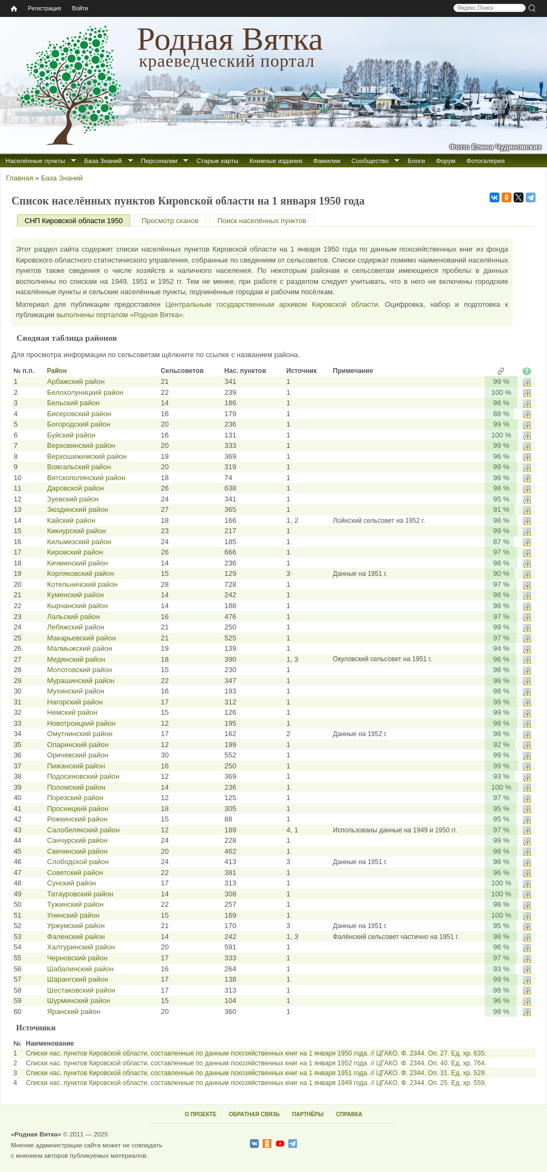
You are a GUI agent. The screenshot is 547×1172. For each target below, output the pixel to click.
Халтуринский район (81, 947)
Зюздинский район (77, 509)
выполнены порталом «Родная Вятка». (120, 315)
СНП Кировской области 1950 (77, 221)
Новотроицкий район (81, 723)
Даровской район (75, 488)
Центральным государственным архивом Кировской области (272, 304)
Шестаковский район (81, 990)
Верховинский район (81, 445)
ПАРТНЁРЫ (307, 1114)
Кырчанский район (77, 606)
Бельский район (73, 403)
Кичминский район (77, 563)
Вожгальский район (79, 467)
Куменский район (75, 595)
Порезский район (75, 798)
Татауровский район (80, 894)
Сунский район (71, 883)
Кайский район (71, 520)
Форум (446, 160)
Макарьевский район (81, 638)
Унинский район (73, 915)
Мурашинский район (80, 681)
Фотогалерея (486, 160)
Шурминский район (78, 1000)
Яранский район (73, 1011)
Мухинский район (75, 691)
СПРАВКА (349, 1114)
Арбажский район (75, 381)
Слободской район (78, 862)
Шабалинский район (80, 969)
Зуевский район (73, 499)
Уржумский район (76, 926)
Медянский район (76, 659)
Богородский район (78, 424)
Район (57, 371)
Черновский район (77, 958)
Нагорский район (75, 702)
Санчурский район (77, 840)
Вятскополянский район (86, 478)
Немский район (72, 712)
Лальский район (73, 617)
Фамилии (326, 160)
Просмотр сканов (170, 221)
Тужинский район (75, 904)
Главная (19, 178)
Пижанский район (76, 766)
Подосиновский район (83, 776)
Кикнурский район (76, 531)
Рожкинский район (77, 819)
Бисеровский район (79, 414)
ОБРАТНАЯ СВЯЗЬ (254, 1114)
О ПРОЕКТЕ (201, 1114)
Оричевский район (77, 755)
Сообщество (369, 160)
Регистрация (44, 8)
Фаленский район (76, 936)
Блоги (416, 160)
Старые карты (217, 160)
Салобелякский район (83, 830)
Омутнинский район (80, 734)
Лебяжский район (75, 627)
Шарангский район (77, 979)
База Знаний (103, 160)
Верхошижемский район (87, 456)
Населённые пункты (35, 160)
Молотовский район (79, 670)
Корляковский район (80, 573)
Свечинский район (77, 851)
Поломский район (76, 787)
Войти (80, 8)
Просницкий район (77, 808)
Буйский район (71, 435)
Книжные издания (275, 160)
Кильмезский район (79, 542)
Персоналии (159, 160)
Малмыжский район (79, 648)
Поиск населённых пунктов (261, 221)
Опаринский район (78, 744)
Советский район (75, 872)
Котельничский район (82, 584)
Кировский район (75, 552)
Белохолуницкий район (85, 392)
